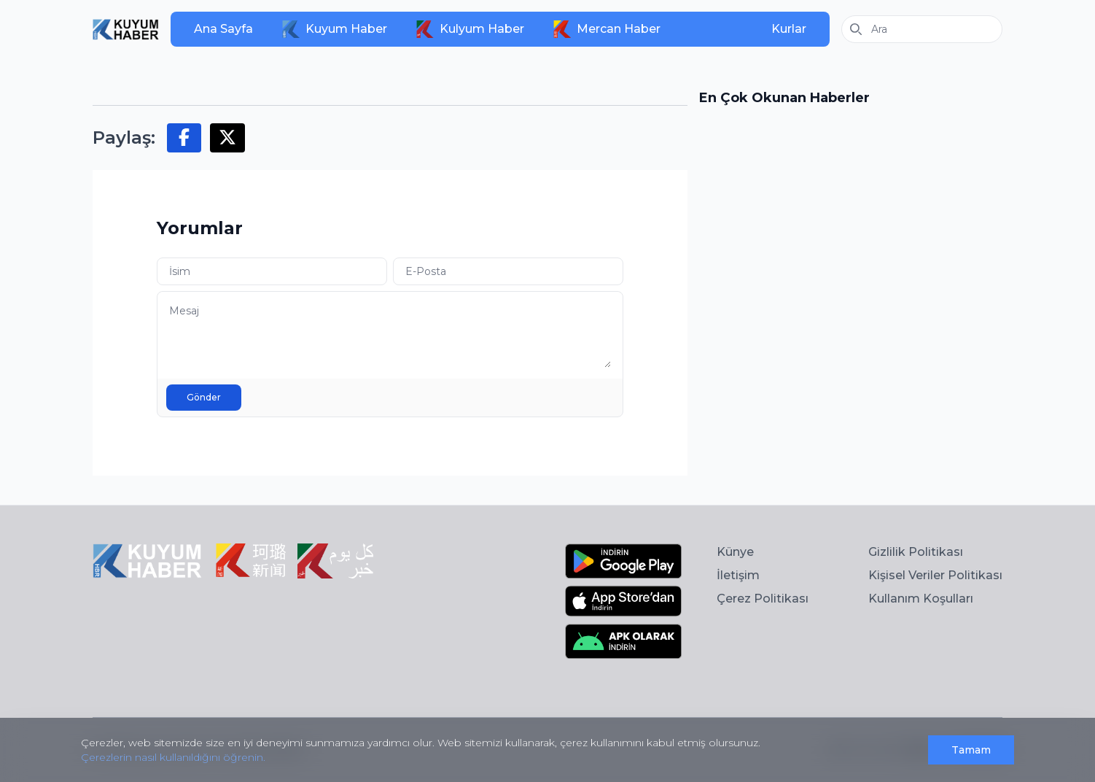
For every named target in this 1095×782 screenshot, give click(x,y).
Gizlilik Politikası (915, 552)
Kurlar (788, 29)
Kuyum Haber (334, 29)
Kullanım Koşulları (920, 598)
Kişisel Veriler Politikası (935, 575)
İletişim (738, 575)
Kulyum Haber (470, 29)
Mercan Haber (606, 29)
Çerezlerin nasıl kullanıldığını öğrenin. (173, 757)
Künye (735, 552)
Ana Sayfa (223, 29)
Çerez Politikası (762, 598)
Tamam (971, 749)
